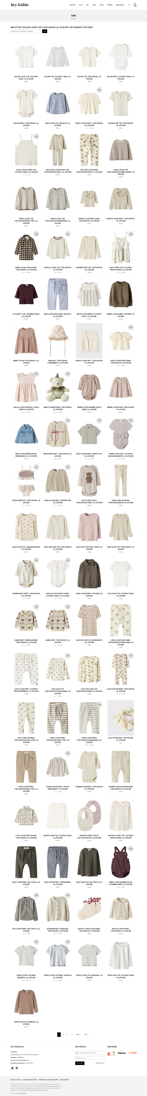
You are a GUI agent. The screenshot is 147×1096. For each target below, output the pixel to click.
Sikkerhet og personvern (48, 1080)
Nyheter (72, 5)
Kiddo (102, 5)
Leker (94, 5)
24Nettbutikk (22, 1093)
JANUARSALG (120, 5)
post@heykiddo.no (22, 1060)
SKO (87, 5)
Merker (109, 5)
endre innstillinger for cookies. (38, 1090)
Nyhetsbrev (64, 1080)
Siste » (86, 1034)
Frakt (12, 1080)
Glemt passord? (99, 1063)
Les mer (23, 1090)
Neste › (78, 1034)
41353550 (20, 1057)
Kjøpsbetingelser (30, 1080)
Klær (81, 5)
